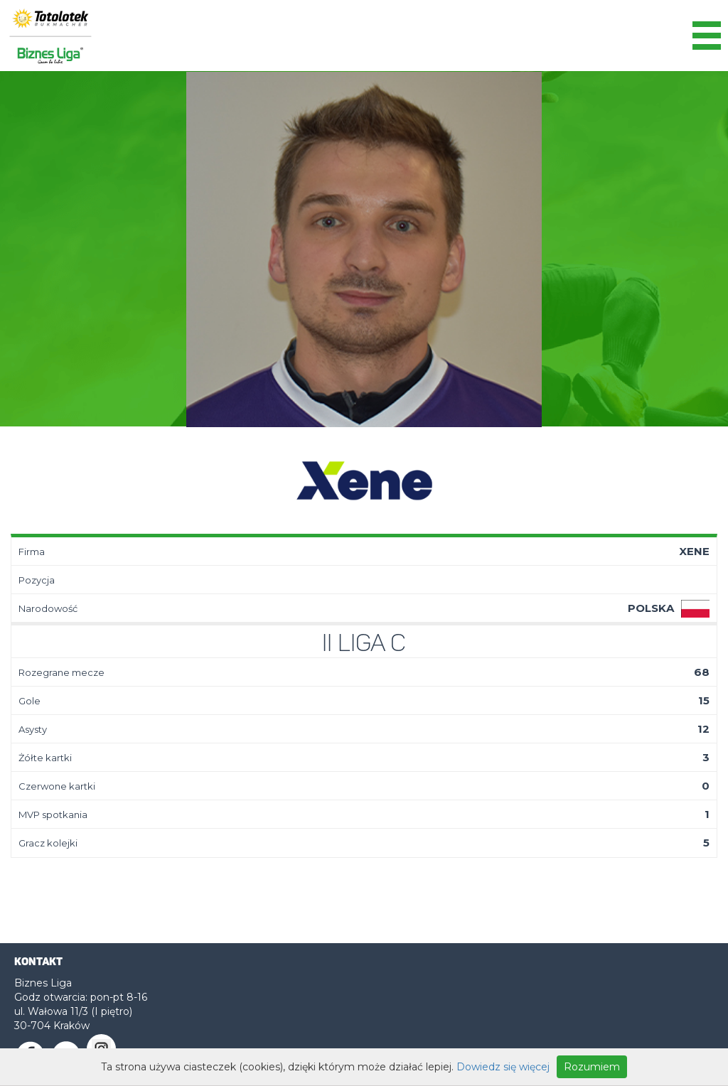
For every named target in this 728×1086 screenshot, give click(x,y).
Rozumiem (592, 1066)
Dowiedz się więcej (503, 1066)
